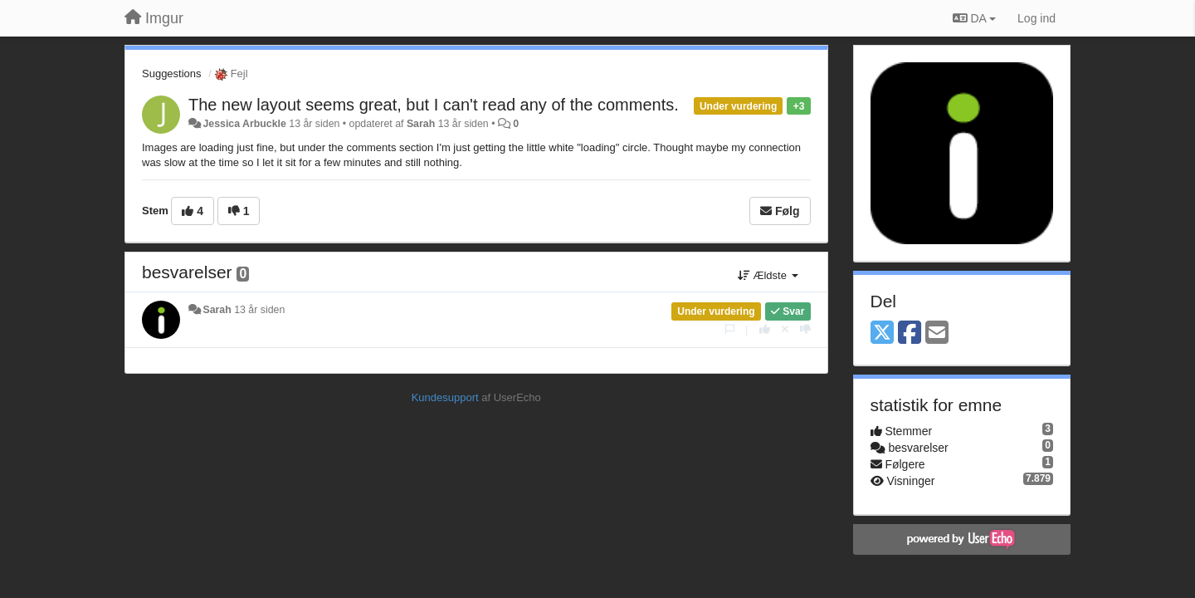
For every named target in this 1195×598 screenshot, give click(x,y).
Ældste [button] (768, 275)
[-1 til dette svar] (805, 329)
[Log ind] (1036, 18)
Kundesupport (445, 397)
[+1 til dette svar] (764, 329)
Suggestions (172, 73)
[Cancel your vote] (785, 329)
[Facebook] (909, 333)
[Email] (937, 333)
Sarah (421, 124)
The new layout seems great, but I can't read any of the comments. (433, 105)
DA (974, 18)
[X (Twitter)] (882, 333)
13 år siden (259, 310)
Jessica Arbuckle (243, 124)
